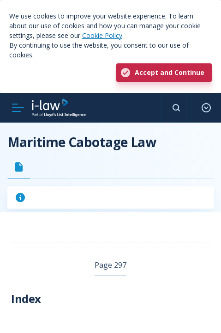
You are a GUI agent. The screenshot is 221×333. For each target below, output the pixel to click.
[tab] (18, 167)
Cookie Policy (102, 35)
